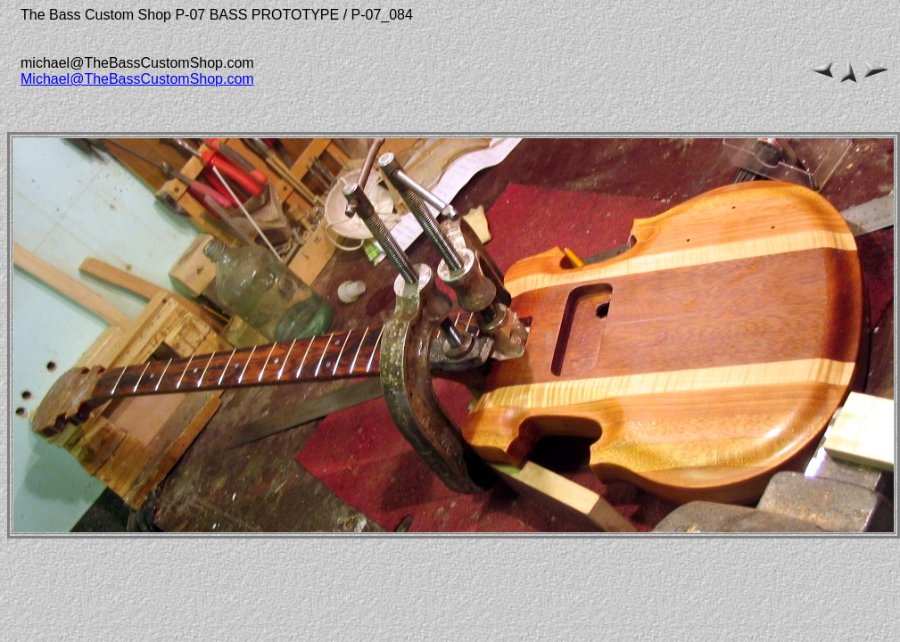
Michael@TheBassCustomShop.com (137, 78)
